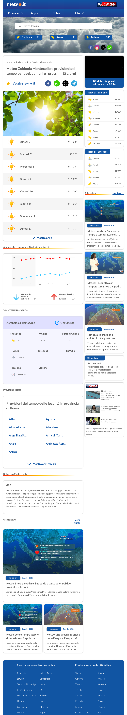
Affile (12, 419)
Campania (22, 706)
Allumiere (52, 427)
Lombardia (45, 678)
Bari (100, 712)
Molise (20, 712)
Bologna (102, 690)
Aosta (101, 673)
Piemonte (21, 673)
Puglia (43, 712)
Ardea (13, 451)
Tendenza (13, 578)
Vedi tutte (77, 521)
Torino (78, 673)
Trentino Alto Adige (26, 684)
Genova (79, 678)
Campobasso (81, 712)
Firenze (101, 695)
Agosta (50, 419)
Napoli (78, 706)
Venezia (102, 684)
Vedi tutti (118, 193)
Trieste (78, 690)
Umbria (20, 701)
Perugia (79, 701)
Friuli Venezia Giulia (26, 695)
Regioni (34, 13)
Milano (101, 678)
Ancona (78, 695)
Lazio (42, 701)
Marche (43, 690)
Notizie (57, 13)
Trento (78, 684)
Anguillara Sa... (18, 435)
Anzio (12, 443)
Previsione (94, 225)
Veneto (43, 684)
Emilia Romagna (24, 690)
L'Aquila (101, 706)
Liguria (20, 678)
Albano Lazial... (18, 427)
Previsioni (13, 13)
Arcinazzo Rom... (56, 443)
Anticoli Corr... (54, 435)
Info (77, 13)
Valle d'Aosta (46, 673)
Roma (100, 701)
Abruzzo (44, 706)
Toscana (44, 695)
